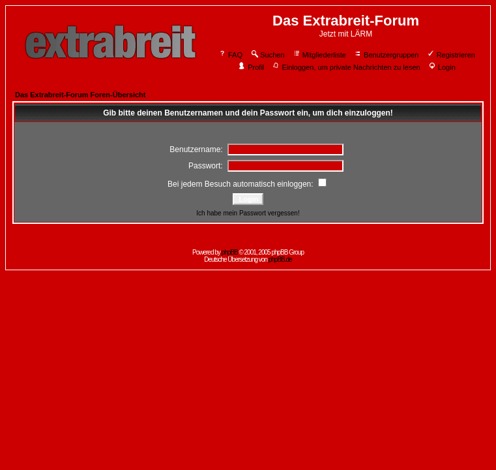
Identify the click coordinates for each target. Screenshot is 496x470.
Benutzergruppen (386, 55)
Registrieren (451, 55)
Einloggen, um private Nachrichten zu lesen (346, 67)
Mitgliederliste (319, 55)
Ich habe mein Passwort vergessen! (247, 213)
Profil (251, 67)
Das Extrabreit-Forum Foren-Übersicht (80, 95)
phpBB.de (280, 259)
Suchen (267, 55)
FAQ (230, 55)
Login (442, 67)
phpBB (230, 252)
